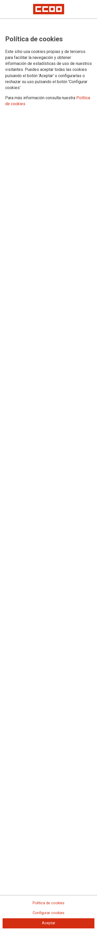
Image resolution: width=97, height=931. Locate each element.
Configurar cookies (48, 913)
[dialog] (48, 465)
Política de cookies (48, 903)
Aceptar (48, 923)
